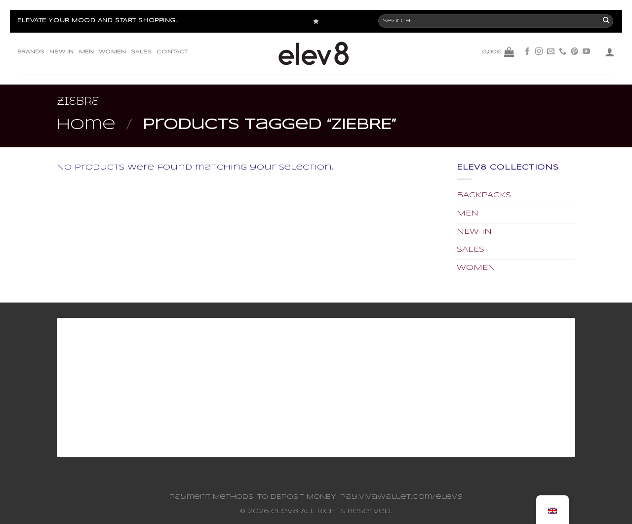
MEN (86, 51)
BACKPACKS (484, 195)
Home (86, 125)
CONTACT (172, 51)
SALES (141, 51)
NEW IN (61, 51)
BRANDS (30, 51)
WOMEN (112, 51)
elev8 (284, 511)
